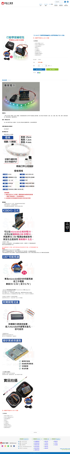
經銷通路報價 (36, 443)
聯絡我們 (46, 448)
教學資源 (46, 444)
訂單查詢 (56, 443)
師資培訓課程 (36, 446)
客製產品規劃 (36, 444)
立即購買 (52, 69)
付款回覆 (56, 444)
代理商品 (46, 443)
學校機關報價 (36, 441)
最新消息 (46, 446)
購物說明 (56, 441)
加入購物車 (39, 69)
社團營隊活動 (36, 449)
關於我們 (46, 441)
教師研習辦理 (36, 448)
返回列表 (35, 432)
